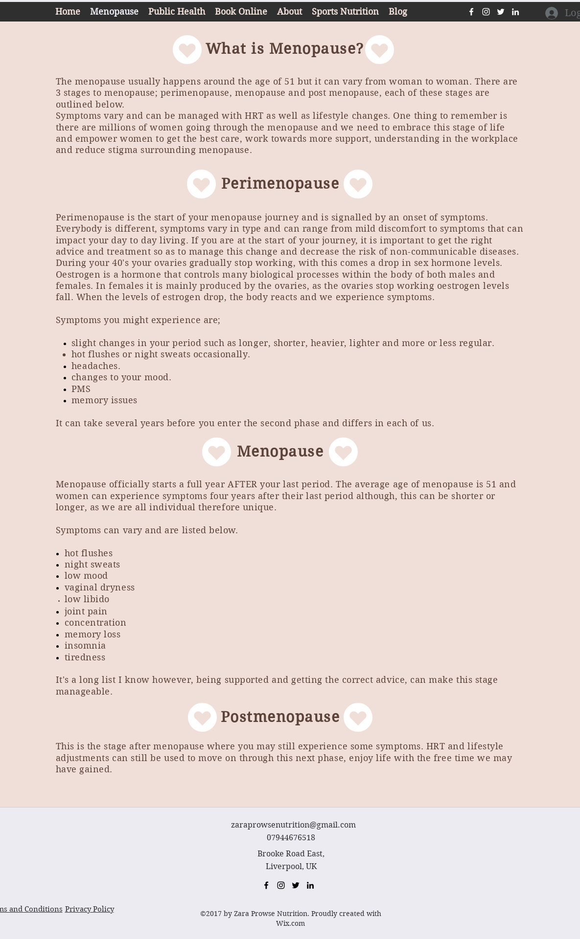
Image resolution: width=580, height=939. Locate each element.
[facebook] (471, 12)
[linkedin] (515, 12)
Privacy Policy (89, 909)
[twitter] (501, 12)
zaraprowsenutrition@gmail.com (293, 825)
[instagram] (486, 12)
